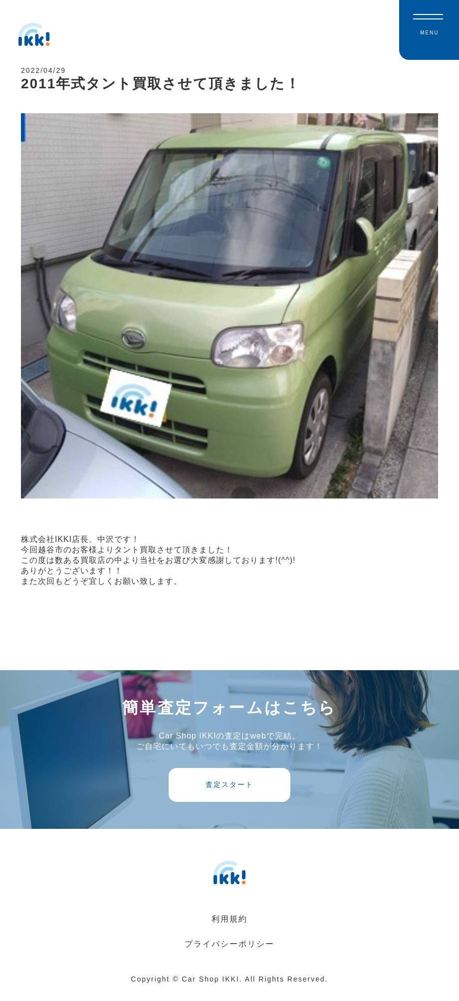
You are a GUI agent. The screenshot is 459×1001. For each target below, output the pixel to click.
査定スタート (229, 794)
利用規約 (229, 929)
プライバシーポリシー (229, 954)
